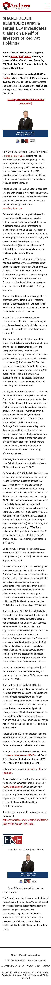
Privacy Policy (33, 966)
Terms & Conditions (37, 960)
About (14, 955)
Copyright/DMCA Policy (12, 966)
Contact (46, 966)
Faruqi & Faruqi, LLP (13, 156)
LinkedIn (31, 769)
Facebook (7, 773)
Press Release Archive (29, 955)
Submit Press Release (14, 960)
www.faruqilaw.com (12, 208)
